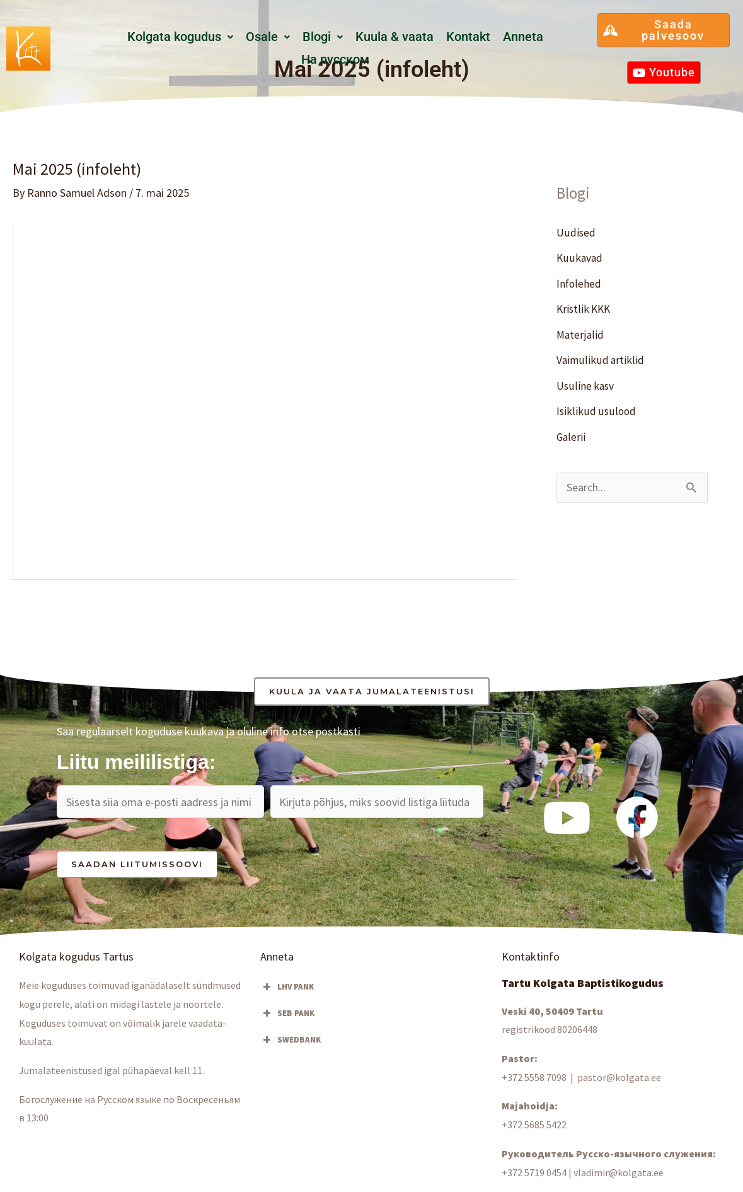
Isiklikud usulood (596, 411)
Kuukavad (579, 257)
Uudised (576, 232)
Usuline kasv (585, 385)
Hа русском (335, 59)
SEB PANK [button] (287, 1013)
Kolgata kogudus (180, 37)
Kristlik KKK (584, 308)
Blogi (322, 37)
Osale (268, 37)
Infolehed (579, 283)
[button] (180, 37)
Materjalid (580, 334)
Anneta (523, 37)
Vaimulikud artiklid (600, 360)
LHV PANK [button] (287, 987)
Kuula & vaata (394, 37)
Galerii (571, 436)
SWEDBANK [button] (290, 1040)
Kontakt (468, 37)
